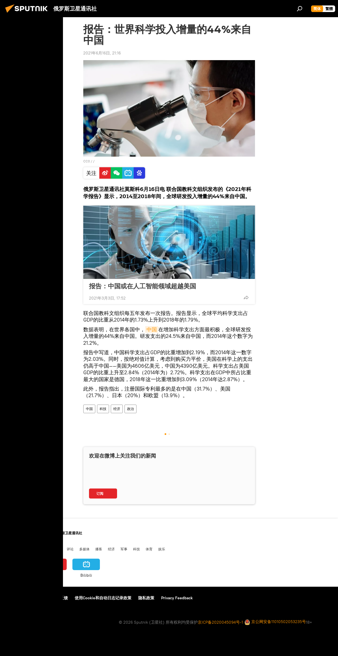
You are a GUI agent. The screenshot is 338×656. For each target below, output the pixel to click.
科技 (103, 409)
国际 (38, 548)
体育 (149, 548)
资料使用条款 (41, 597)
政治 (130, 409)
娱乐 (161, 548)
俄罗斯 (24, 548)
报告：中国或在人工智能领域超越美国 (142, 286)
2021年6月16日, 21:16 (102, 53)
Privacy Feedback (177, 597)
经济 (116, 409)
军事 (123, 548)
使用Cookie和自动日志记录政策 (103, 597)
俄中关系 (54, 548)
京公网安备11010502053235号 (275, 622)
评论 (70, 548)
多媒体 (84, 548)
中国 (152, 329)
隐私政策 (146, 597)
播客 (98, 548)
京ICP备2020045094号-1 (220, 622)
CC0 (86, 161)
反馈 (64, 597)
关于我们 (14, 597)
